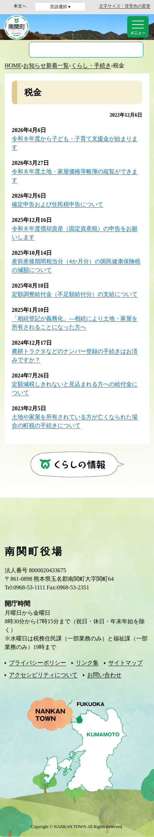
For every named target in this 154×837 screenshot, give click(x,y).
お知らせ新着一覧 (46, 65)
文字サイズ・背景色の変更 (124, 6)
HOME (13, 65)
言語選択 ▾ (60, 6)
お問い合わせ (104, 675)
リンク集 (87, 663)
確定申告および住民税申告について (57, 204)
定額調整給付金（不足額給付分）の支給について (75, 294)
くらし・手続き (91, 65)
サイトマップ (125, 663)
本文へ (20, 6)
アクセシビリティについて (43, 675)
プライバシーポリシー (37, 663)
